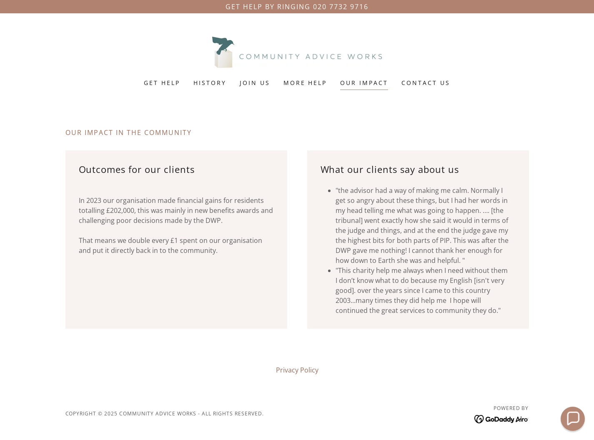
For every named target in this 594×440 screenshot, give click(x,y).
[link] (297, 51)
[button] (573, 419)
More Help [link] (305, 83)
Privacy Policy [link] (297, 370)
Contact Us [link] (425, 83)
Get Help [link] (162, 83)
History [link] (209, 83)
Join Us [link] (255, 83)
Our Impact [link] (364, 83)
